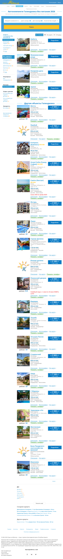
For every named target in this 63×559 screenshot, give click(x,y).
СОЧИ (8, 6)
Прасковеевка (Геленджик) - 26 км (45, 509)
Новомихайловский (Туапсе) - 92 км (25, 515)
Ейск (31, 6)
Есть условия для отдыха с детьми (8, 94)
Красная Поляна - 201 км (47, 522)
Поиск (31, 27)
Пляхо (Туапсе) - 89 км (45, 513)
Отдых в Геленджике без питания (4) (8, 36)
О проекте (53, 529)
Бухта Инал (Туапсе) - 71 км (49, 511)
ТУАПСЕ (26, 6)
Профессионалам (44, 529)
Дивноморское (8, 65)
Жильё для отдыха (6, 42)
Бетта (5, 70)
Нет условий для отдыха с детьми (7, 100)
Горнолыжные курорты (51, 6)
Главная (9, 529)
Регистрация (52, 2)
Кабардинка (7, 60)
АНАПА (13, 6)
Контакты (15, 529)
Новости (22, 529)
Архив (53, 481)
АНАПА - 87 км (35, 513)
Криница (6, 68)
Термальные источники (31, 9)
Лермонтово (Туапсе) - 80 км (24, 513)
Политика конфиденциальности (31, 532)
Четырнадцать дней (20, 497)
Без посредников (7, 79)
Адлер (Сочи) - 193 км (34, 522)
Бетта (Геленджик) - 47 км (23, 511)
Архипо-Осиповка (6, 62)
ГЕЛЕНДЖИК (19, 6)
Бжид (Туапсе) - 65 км (36, 511)
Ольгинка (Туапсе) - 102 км (41, 515)
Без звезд (6, 108)
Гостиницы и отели (6, 48)
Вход (59, 2)
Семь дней (20, 493)
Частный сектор (8, 45)
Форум (36, 529)
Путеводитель (29, 529)
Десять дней (20, 495)
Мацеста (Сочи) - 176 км (22, 522)
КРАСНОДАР (36, 6)
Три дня (19, 491)
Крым (42, 6)
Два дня (19, 489)
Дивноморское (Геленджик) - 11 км (26, 509)
